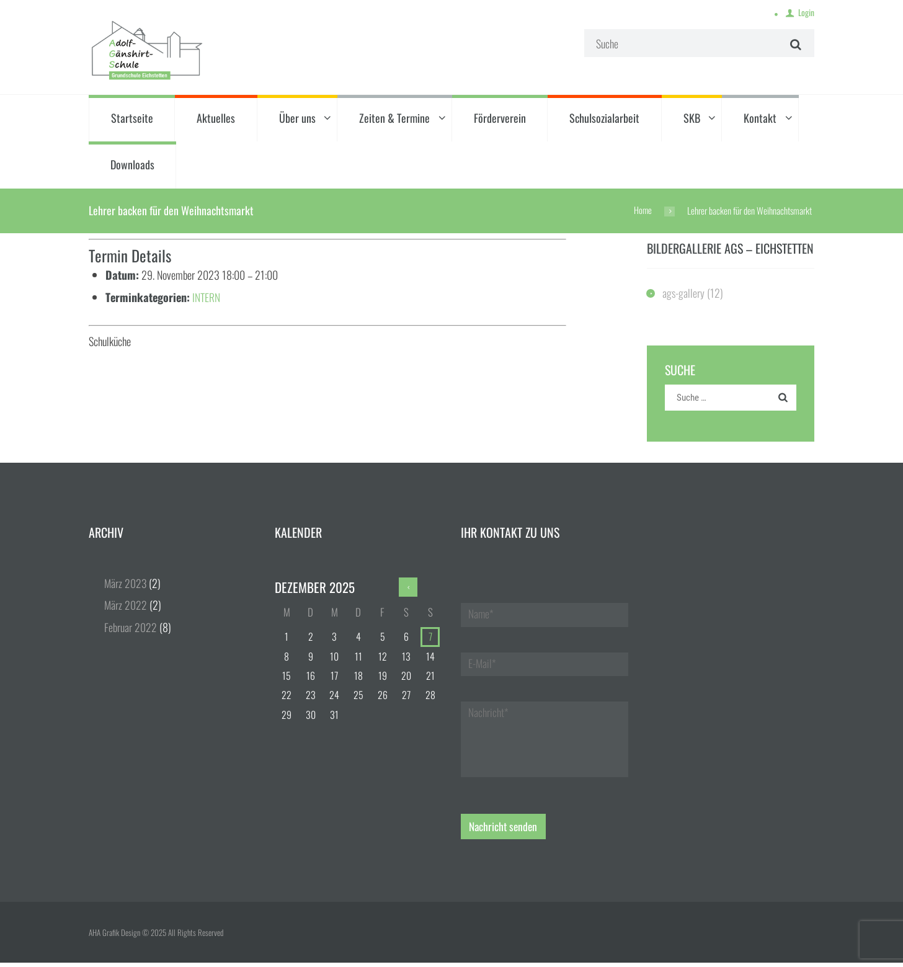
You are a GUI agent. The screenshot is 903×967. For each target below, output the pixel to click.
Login (806, 13)
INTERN (206, 298)
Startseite (132, 118)
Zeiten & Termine (394, 118)
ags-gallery (683, 293)
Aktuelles (216, 118)
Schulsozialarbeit (604, 118)
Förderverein (500, 118)
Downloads (132, 166)
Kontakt (760, 118)
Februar (130, 628)
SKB (691, 118)
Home (642, 211)
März (126, 584)
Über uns (297, 118)
